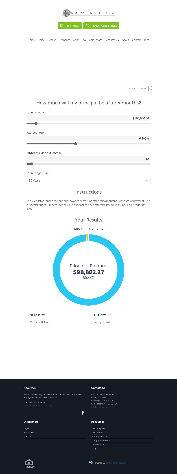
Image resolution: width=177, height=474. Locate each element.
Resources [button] (112, 39)
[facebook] (82, 413)
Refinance (64, 39)
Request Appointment (101, 25)
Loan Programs (98, 428)
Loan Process (98, 432)
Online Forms (98, 444)
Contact (136, 39)
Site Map (28, 436)
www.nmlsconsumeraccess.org (38, 405)
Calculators (95, 39)
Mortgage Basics (99, 436)
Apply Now (79, 39)
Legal (26, 428)
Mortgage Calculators (102, 440)
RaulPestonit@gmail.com (102, 407)
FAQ (94, 448)
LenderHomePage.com (116, 462)
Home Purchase (47, 39)
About (125, 39)
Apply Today (69, 25)
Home (31, 39)
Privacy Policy (30, 432)
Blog (146, 39)
